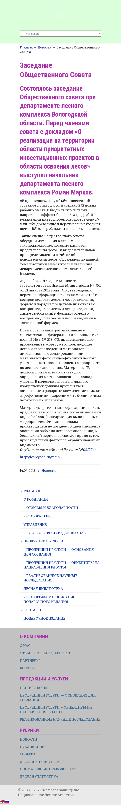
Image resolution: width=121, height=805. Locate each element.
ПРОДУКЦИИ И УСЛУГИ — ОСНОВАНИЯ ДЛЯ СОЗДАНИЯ (59, 551)
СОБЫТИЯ (29, 754)
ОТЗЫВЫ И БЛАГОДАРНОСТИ (52, 508)
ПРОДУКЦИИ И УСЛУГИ (43, 541)
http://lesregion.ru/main (40, 457)
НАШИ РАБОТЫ (33, 688)
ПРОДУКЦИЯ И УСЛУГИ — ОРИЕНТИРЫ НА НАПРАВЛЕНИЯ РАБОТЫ (62, 565)
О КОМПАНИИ (36, 499)
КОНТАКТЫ (34, 610)
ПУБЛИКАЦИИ (32, 747)
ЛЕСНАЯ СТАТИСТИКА (39, 776)
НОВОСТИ (28, 739)
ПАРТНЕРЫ (30, 660)
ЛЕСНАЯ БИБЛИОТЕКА (43, 588)
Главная (26, 47)
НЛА (60, 15)
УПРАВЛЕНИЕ (35, 524)
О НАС (25, 645)
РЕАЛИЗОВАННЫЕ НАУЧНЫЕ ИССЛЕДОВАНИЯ (50, 577)
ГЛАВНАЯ (32, 491)
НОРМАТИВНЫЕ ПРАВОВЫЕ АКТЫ (50, 769)
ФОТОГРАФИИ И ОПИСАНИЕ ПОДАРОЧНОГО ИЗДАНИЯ (49, 599)
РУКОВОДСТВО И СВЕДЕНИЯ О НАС (56, 533)
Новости (45, 47)
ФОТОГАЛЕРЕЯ (39, 516)
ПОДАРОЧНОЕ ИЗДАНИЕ (44, 618)
